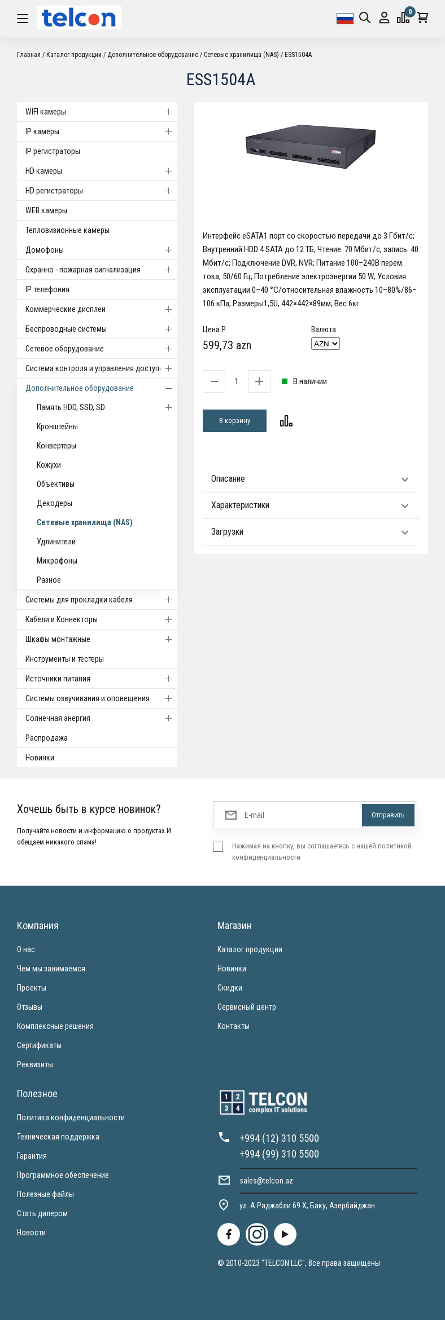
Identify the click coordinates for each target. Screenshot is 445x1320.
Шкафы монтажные (101, 639)
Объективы (56, 484)
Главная (29, 55)
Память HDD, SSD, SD (107, 407)
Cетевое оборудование (101, 348)
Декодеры (54, 503)
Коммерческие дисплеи (101, 309)
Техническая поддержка (58, 1136)
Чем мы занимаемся (51, 968)
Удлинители (56, 541)
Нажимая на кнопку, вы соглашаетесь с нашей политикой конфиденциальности (322, 851)
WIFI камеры (101, 111)
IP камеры (101, 131)
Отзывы (29, 1006)
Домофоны (101, 249)
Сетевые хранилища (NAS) (241, 55)
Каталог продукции (74, 55)
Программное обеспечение (63, 1175)
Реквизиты (35, 1064)
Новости (31, 1232)
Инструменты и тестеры (64, 658)
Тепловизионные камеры (67, 230)
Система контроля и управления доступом (101, 368)
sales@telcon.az (266, 1180)
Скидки (229, 987)
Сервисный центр (246, 1006)
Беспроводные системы (101, 328)
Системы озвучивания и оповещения (101, 698)
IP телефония (47, 289)
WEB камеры (46, 210)
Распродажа (46, 737)
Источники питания (101, 678)
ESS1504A (298, 55)
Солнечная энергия (101, 718)
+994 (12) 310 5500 (279, 1138)
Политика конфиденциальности (71, 1117)
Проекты (31, 987)
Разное (49, 579)
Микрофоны (57, 560)
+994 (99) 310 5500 (279, 1154)
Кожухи (49, 464)
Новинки (39, 757)
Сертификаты (39, 1045)
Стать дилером (42, 1213)
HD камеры (101, 171)
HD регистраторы (101, 190)
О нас (26, 949)
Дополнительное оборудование (152, 55)
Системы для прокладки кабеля (101, 599)
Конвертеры (56, 445)
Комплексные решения (55, 1026)
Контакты (233, 1026)
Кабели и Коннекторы (101, 619)
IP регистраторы (52, 151)
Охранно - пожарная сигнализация (101, 269)
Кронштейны (57, 426)
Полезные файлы (45, 1194)
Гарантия (32, 1155)
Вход (384, 18)
